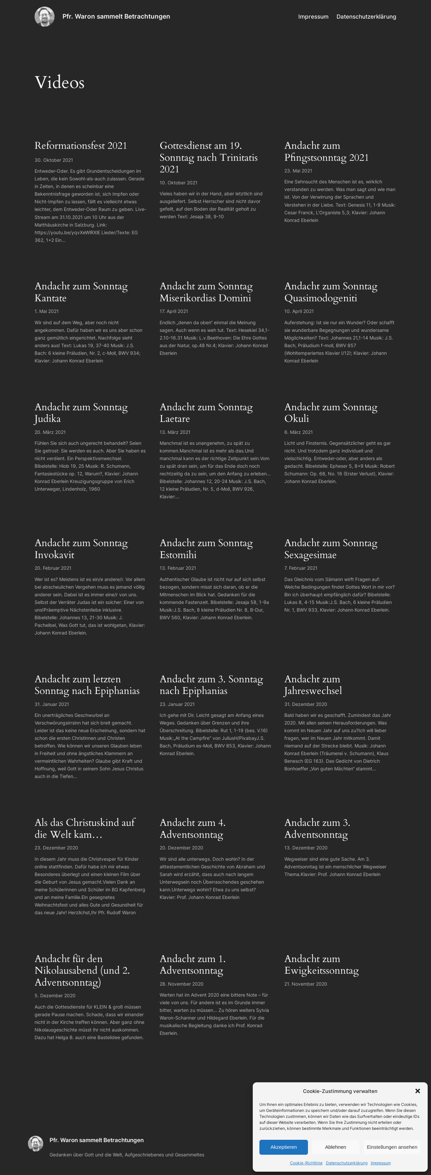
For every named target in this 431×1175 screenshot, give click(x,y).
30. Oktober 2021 (54, 160)
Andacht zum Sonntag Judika (81, 413)
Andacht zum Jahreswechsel (313, 685)
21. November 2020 (305, 984)
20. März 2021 (50, 432)
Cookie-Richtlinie (306, 1162)
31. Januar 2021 (52, 704)
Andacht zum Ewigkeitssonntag (321, 965)
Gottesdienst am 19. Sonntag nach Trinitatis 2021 (209, 158)
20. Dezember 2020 (181, 847)
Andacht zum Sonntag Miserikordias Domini (206, 292)
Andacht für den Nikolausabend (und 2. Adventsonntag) (82, 971)
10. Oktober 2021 (179, 182)
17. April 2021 (174, 311)
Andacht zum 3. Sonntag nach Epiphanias (211, 685)
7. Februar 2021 (301, 568)
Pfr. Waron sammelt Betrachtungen (116, 16)
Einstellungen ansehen (392, 1147)
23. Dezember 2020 (56, 847)
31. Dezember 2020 (305, 704)
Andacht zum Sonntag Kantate (81, 292)
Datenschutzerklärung (346, 1162)
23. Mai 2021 (298, 170)
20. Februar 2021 (53, 568)
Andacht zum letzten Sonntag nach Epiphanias (87, 685)
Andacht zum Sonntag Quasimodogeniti (330, 292)
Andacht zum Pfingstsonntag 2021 (326, 152)
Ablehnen (335, 1147)
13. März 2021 (175, 432)
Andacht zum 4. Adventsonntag (193, 829)
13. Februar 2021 (178, 568)
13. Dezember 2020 (306, 847)
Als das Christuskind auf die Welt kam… (84, 829)
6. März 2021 (298, 432)
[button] (417, 1091)
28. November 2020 (182, 984)
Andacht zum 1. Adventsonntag (193, 965)
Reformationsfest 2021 (81, 146)
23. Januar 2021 (177, 704)
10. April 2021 (299, 311)
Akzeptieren (283, 1147)
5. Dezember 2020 (55, 995)
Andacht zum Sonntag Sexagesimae (330, 549)
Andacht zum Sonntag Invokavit (81, 549)
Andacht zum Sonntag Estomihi (206, 549)
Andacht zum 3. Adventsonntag (317, 829)
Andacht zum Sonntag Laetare (206, 413)
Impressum (381, 1162)
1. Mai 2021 (47, 311)
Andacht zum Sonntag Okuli (330, 413)
